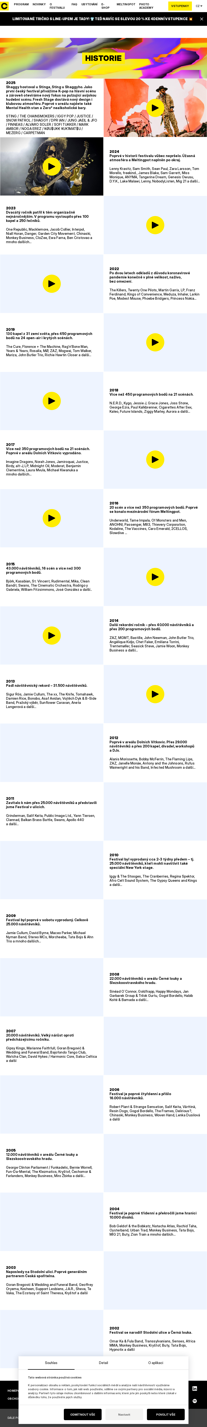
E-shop (105, 6)
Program (21, 4)
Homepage (15, 1390)
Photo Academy (146, 6)
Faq (74, 4)
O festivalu (57, 6)
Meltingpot (126, 4)
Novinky (39, 4)
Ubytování (89, 4)
